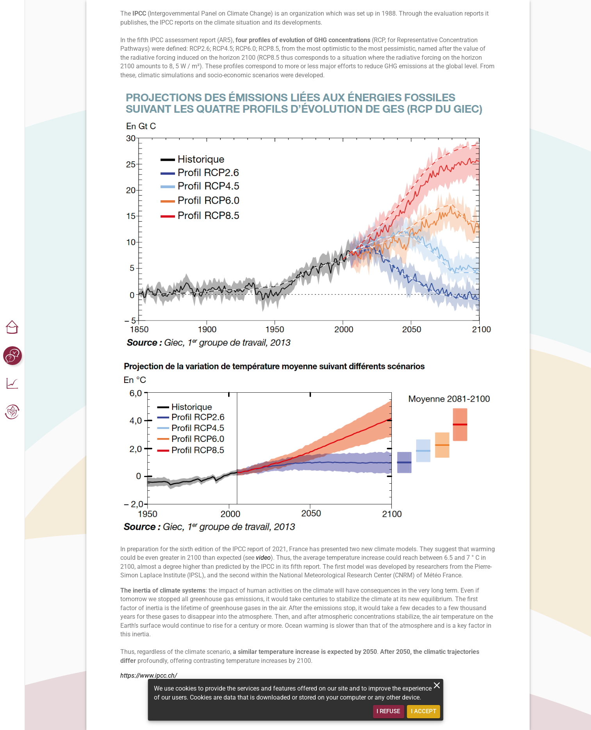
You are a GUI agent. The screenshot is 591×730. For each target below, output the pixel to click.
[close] (436, 685)
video (263, 557)
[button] (12, 327)
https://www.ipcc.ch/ (148, 675)
